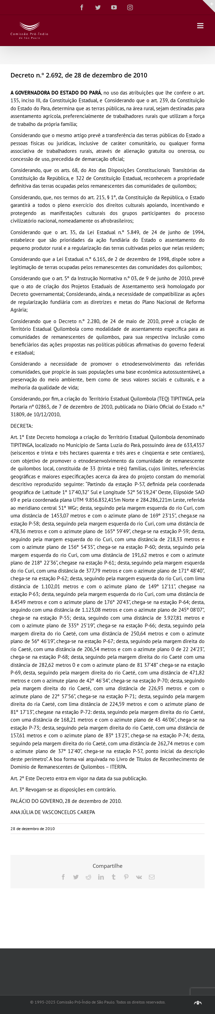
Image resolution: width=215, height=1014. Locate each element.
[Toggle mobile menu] (201, 25)
